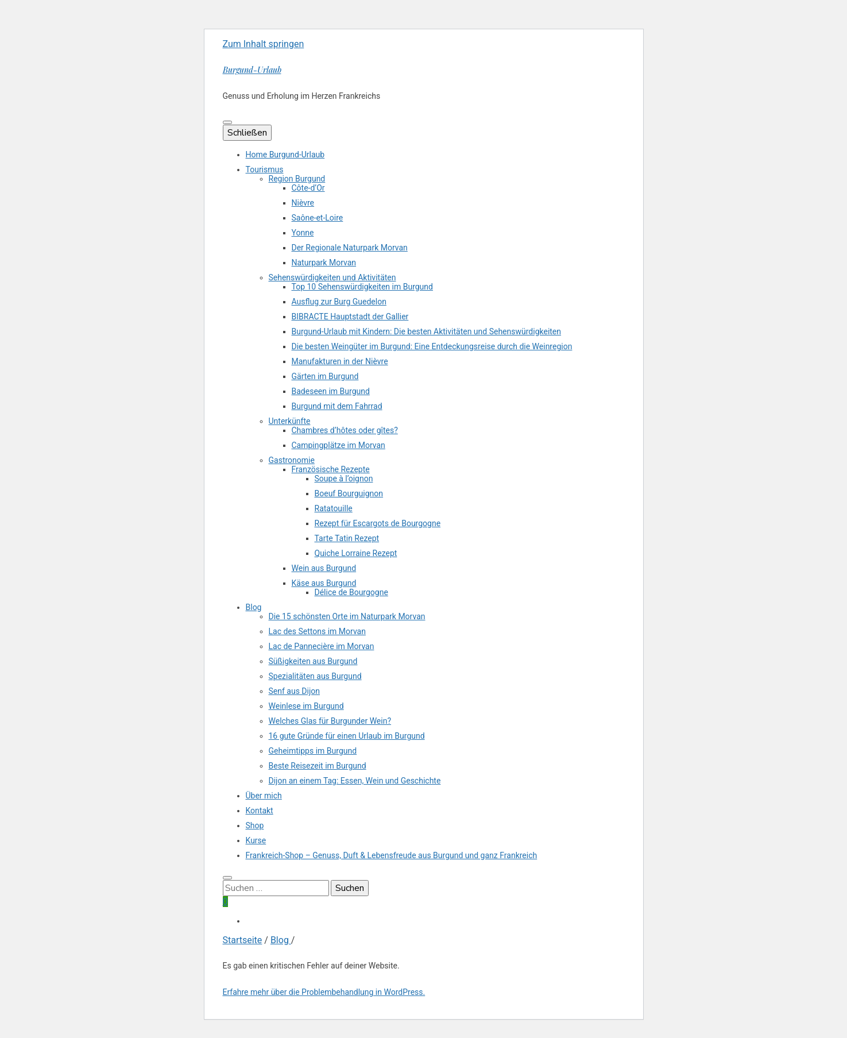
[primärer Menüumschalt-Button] (227, 122)
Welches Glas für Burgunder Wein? (330, 721)
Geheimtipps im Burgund (313, 750)
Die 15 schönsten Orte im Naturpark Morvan (347, 616)
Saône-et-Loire (317, 217)
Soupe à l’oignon (344, 478)
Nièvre (303, 202)
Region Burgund (297, 178)
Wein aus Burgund (324, 568)
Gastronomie (292, 460)
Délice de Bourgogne (351, 592)
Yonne (303, 232)
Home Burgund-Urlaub (285, 154)
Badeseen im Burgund (331, 391)
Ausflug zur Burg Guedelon (339, 301)
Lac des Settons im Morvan (317, 631)
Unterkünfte (290, 421)
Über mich (264, 795)
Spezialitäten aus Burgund (315, 676)
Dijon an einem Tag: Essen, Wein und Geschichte (355, 780)
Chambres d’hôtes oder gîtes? (345, 430)
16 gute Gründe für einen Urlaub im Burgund (347, 735)
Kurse (256, 840)
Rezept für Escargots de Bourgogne (378, 523)
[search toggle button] (227, 877)
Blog (254, 607)
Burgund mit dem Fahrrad (337, 406)
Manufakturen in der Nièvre (340, 361)
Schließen (247, 132)
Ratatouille (334, 508)
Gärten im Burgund (325, 376)
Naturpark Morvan (324, 262)
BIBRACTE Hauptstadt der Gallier (350, 316)
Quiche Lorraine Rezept (356, 553)
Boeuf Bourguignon (349, 493)
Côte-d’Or (308, 187)
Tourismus (265, 169)
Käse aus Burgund (324, 583)
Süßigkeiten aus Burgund (313, 661)
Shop (255, 825)
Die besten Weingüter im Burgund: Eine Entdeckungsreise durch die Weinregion (432, 346)
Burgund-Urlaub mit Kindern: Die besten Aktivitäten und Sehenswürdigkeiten (427, 331)
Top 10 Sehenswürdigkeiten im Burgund (362, 286)
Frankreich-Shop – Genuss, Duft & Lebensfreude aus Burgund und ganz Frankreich (391, 855)
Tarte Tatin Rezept (347, 538)
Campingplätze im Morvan (338, 445)
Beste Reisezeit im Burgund (317, 765)
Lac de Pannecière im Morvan (321, 646)
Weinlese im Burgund (306, 706)
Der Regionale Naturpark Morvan (350, 247)
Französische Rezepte (331, 469)
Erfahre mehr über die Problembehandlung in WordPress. (324, 992)
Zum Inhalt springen (263, 43)
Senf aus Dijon (294, 691)
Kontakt (259, 810)
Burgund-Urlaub (252, 69)
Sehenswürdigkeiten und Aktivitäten (332, 277)
